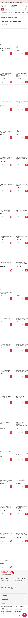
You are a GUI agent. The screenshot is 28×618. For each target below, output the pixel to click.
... (22, 16)
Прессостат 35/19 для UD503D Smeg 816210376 (5, 561)
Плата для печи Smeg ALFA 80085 (21, 211)
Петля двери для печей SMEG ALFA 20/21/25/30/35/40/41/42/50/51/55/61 (6, 291)
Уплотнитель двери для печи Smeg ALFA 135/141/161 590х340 (22, 46)
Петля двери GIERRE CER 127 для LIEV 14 (5, 397)
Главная (3, 16)
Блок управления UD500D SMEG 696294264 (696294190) (21, 507)
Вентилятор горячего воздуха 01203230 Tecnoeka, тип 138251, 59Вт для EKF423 (6, 535)
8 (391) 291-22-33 (6, 579)
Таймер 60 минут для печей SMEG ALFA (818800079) (21, 479)
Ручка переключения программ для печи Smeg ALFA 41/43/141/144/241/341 (5, 46)
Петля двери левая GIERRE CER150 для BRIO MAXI (6, 345)
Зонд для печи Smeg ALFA (6, 101)
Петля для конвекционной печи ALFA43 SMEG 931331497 (5, 74)
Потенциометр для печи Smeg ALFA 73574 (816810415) (21, 130)
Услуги (23, 12)
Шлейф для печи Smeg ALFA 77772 (6, 185)
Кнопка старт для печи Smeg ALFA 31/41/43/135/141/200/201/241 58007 (6, 130)
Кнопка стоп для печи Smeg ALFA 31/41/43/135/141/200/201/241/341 (22, 75)
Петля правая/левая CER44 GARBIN (6, 237)
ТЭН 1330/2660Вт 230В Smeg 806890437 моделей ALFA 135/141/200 (6, 480)
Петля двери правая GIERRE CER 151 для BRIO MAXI (22, 318)
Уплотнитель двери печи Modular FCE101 (5, 423)
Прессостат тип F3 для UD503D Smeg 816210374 (21, 534)
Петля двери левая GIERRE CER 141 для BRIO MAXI (6, 452)
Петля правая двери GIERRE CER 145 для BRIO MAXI (22, 371)
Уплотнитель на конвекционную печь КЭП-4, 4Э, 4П (22, 453)
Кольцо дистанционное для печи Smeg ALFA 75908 (6, 211)
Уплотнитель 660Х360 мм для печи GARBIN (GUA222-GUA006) (22, 264)
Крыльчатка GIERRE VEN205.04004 (20, 397)
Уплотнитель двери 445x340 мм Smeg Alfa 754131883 (6, 507)
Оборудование (4, 12)
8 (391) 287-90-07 (20, 579)
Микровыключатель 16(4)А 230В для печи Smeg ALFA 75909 (21, 158)
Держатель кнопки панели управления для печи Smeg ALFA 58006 (6, 264)
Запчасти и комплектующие (14, 12)
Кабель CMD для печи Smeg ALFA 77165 (22, 185)
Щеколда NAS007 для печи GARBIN (22, 237)
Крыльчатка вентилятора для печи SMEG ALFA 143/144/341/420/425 (22, 103)
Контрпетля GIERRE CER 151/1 (5, 318)
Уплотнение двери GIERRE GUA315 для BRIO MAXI (5, 371)
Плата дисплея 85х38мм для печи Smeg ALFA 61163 (6, 158)
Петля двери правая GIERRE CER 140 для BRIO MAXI (22, 345)
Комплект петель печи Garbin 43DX (20, 290)
